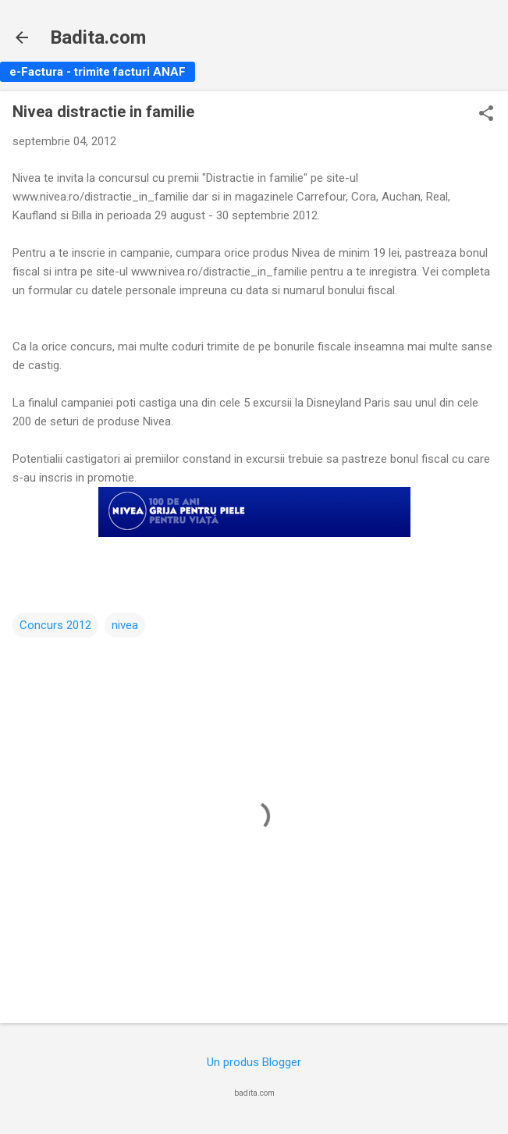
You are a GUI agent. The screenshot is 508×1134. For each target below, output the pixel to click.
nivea (125, 625)
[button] (486, 115)
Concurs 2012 (55, 625)
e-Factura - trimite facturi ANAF (97, 72)
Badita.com (98, 37)
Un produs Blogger (254, 1062)
